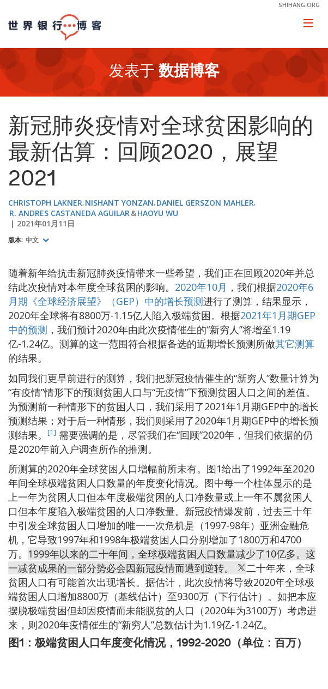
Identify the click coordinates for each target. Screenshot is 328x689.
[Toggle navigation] (308, 23)
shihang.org (299, 5)
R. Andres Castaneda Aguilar (69, 213)
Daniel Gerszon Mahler (205, 203)
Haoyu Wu (157, 213)
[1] (51, 432)
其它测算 (294, 343)
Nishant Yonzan (119, 203)
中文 (33, 240)
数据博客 (189, 72)
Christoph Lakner (45, 203)
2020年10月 (201, 286)
